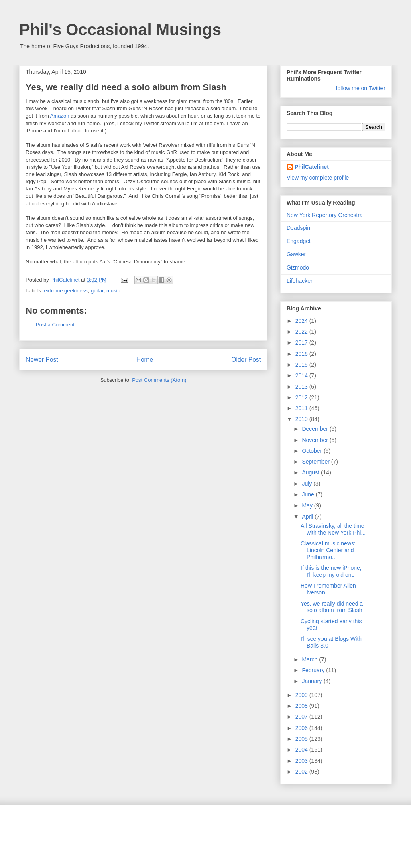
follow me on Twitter (360, 88)
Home (144, 359)
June (308, 494)
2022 (302, 331)
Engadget (299, 241)
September (316, 461)
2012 (302, 397)
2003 (302, 761)
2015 (302, 364)
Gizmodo (298, 267)
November (315, 440)
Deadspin (298, 228)
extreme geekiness (66, 291)
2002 (302, 771)
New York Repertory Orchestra (325, 215)
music (113, 291)
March (310, 659)
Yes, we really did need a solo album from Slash (332, 607)
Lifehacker (300, 281)
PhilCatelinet (312, 167)
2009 (302, 695)
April (308, 516)
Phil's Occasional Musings (120, 30)
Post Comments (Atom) (159, 380)
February (314, 670)
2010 (302, 419)
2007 (302, 716)
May (308, 505)
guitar (97, 291)
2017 (302, 342)
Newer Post (42, 359)
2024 (302, 321)
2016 (302, 354)
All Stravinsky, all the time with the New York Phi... (333, 529)
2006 (302, 728)
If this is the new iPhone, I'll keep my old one (331, 571)
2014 (302, 375)
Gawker (296, 254)
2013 (302, 386)
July (307, 483)
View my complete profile (318, 177)
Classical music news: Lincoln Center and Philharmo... (328, 550)
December (315, 429)
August (311, 472)
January (313, 681)
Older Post (246, 359)
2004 (302, 749)
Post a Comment (55, 325)
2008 (302, 706)
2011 (302, 408)
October (313, 451)
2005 (302, 739)
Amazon (59, 116)
